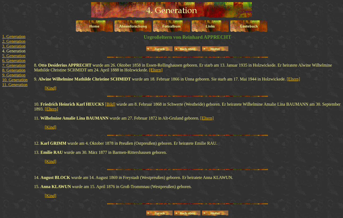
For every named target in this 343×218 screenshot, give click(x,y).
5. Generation (13, 55)
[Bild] (110, 104)
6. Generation (13, 60)
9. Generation (13, 75)
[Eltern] (156, 70)
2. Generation (13, 41)
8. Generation (13, 70)
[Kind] (50, 88)
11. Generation (14, 84)
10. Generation (15, 80)
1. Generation (13, 36)
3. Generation (13, 46)
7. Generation (13, 65)
